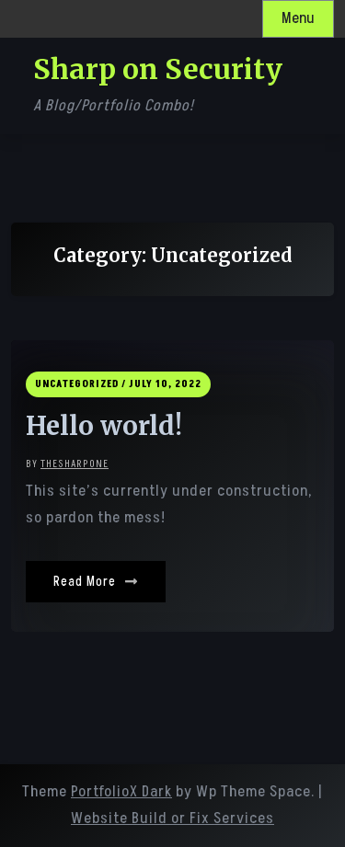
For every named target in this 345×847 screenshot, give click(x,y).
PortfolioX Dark (121, 792)
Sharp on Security (157, 69)
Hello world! (104, 426)
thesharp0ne (74, 464)
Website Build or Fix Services (172, 818)
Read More (95, 581)
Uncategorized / (80, 384)
